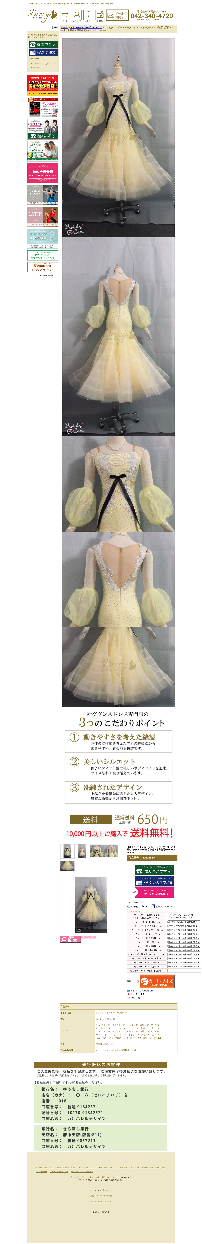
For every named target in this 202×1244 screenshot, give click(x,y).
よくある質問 (121, 1167)
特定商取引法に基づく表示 (82, 1172)
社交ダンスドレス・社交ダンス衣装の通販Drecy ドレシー (94, 1177)
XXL (190, 915)
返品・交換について (87, 1167)
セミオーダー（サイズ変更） (181, 918)
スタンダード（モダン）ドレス (44, 64)
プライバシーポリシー (59, 1172)
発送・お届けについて (66, 1167)
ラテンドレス (38, 68)
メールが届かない (105, 1167)
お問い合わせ (41, 1172)
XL (184, 915)
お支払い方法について (45, 1167)
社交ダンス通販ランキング (101, 1201)
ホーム (64, 27)
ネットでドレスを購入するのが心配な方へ (147, 1167)
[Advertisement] (42, 300)
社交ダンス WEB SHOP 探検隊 (101, 1196)
